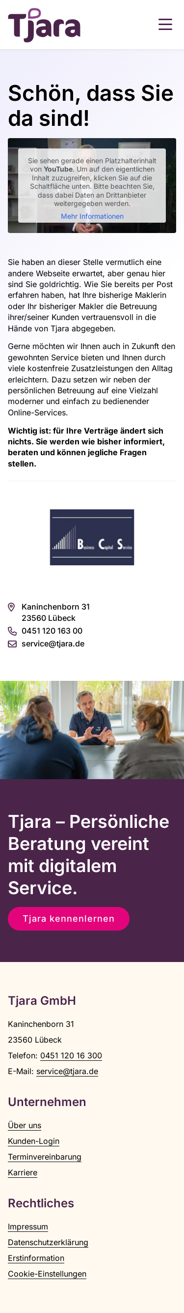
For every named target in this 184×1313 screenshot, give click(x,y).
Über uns (24, 1125)
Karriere (22, 1172)
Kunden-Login (33, 1141)
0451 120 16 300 (71, 1055)
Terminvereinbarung (44, 1157)
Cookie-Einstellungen (47, 1274)
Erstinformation (36, 1258)
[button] (165, 24)
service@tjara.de (67, 1071)
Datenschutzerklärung (48, 1242)
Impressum (28, 1226)
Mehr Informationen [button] (92, 216)
